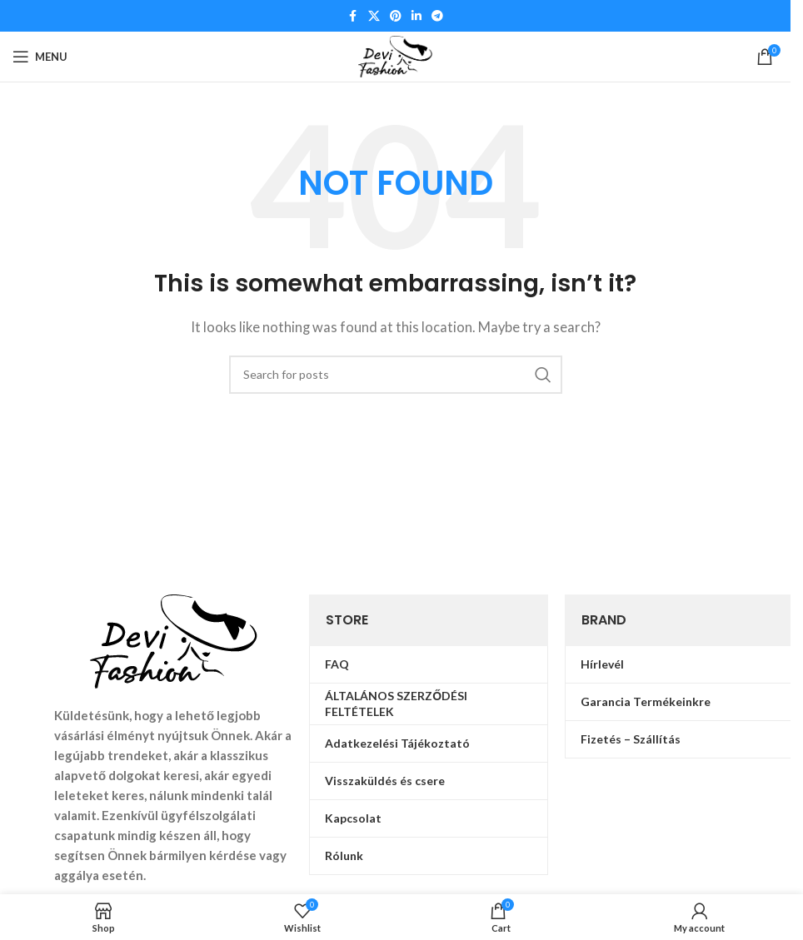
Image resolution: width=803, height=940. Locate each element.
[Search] (395, 375)
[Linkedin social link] (416, 16)
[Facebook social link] (353, 16)
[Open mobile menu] (40, 56)
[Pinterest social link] (395, 16)
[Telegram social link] (437, 16)
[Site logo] (395, 54)
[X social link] (374, 16)
